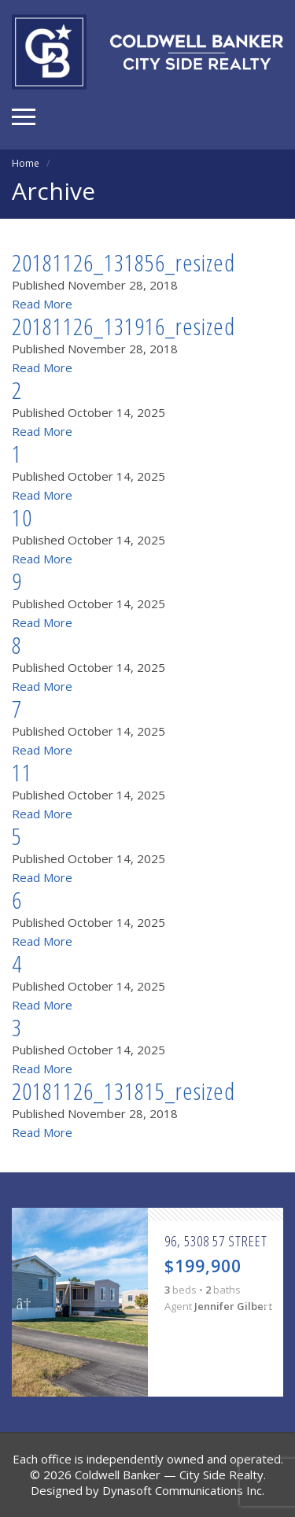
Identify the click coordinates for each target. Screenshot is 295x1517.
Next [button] (271, 1302)
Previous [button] (23, 1302)
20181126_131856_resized (123, 262)
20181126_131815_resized (123, 1091)
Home (25, 163)
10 (22, 517)
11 (22, 772)
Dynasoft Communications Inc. (183, 1490)
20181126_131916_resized (123, 326)
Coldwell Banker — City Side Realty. (170, 1474)
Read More (42, 304)
